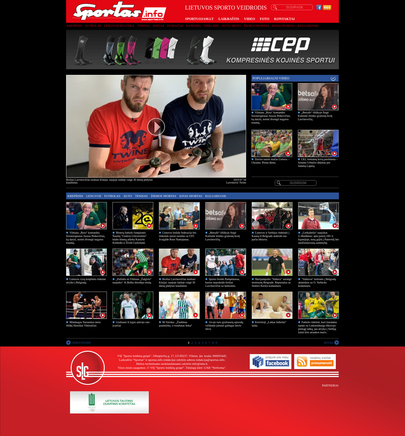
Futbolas (93, 25)
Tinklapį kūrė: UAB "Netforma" (206, 367)
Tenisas (143, 25)
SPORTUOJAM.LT (199, 19)
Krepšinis (74, 25)
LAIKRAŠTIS (228, 19)
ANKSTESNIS (81, 342)
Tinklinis (211, 25)
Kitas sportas (283, 25)
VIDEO (249, 19)
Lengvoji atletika (119, 25)
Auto (127, 196)
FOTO (264, 19)
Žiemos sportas (256, 25)
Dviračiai (175, 25)
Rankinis (193, 25)
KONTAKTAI (284, 19)
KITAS (328, 342)
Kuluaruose (308, 25)
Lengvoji (93, 196)
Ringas (158, 25)
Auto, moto (231, 25)
